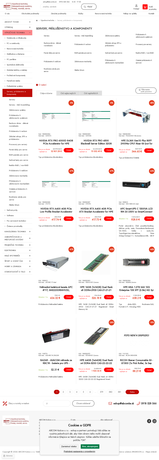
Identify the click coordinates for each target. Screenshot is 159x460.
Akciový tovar (18, 22)
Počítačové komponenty (16, 75)
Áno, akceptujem (90, 446)
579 (100, 392)
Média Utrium (14, 205)
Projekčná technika (18, 245)
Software (10, 215)
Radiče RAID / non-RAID (18, 165)
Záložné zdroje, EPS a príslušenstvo (18, 138)
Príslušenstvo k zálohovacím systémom (18, 116)
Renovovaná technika (103, 13)
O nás (7, 13)
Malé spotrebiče (18, 255)
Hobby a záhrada (18, 266)
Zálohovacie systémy (17, 110)
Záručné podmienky (58, 13)
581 (118, 392)
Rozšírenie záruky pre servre (17, 198)
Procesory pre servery (18, 144)
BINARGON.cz (138, 451)
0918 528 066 (64, 2)
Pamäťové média (13, 80)
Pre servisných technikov (16, 220)
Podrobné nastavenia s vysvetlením (79, 451)
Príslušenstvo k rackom (18, 131)
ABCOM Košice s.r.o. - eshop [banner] (17, 6)
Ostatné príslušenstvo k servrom (18, 190)
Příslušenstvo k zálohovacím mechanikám (19, 182)
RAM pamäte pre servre (18, 154)
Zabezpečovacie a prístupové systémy (18, 238)
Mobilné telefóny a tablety (17, 70)
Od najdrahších (91, 93)
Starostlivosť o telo (18, 271)
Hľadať (89, 6)
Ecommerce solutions (123, 451)
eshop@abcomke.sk (50, 2)
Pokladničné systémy (15, 86)
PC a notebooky (13, 43)
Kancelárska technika (18, 231)
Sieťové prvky (12, 210)
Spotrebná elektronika (15, 64)
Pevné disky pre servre (18, 149)
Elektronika (18, 250)
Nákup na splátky (130, 13)
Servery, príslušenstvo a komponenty (16, 93)
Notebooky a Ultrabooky (16, 38)
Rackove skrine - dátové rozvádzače (18, 124)
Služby (80, 13)
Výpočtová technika (18, 32)
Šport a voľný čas (18, 261)
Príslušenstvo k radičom (18, 170)
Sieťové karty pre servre (18, 160)
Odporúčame (46, 93)
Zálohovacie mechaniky (18, 175)
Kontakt (151, 13)
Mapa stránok (151, 451)
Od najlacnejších (68, 93)
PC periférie (11, 59)
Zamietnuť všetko (69, 446)
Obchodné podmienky (30, 13)
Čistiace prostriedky (14, 226)
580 (109, 392)
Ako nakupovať (106, 419)
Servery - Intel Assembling (19, 104)
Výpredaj (18, 27)
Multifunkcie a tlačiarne (15, 54)
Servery (12, 99)
